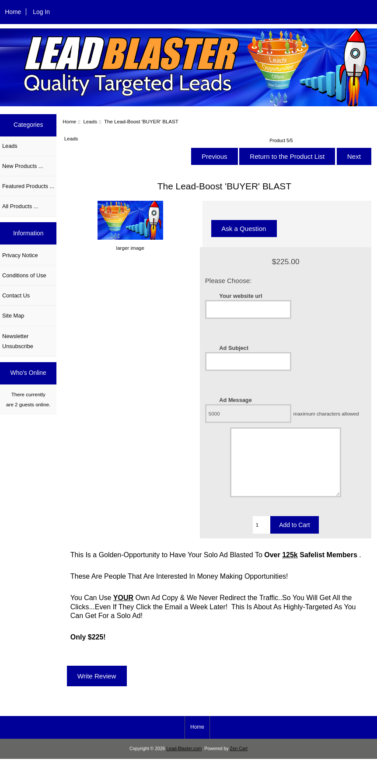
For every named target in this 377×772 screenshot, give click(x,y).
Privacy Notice (20, 255)
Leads (90, 121)
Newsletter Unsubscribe (17, 341)
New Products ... (22, 166)
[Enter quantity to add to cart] (262, 538)
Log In (41, 11)
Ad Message (235, 400)
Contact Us (16, 295)
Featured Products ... (28, 186)
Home (13, 11)
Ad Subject (233, 348)
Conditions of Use (24, 275)
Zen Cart (239, 761)
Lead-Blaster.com (184, 761)
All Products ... (20, 206)
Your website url (240, 296)
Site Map (13, 315)
